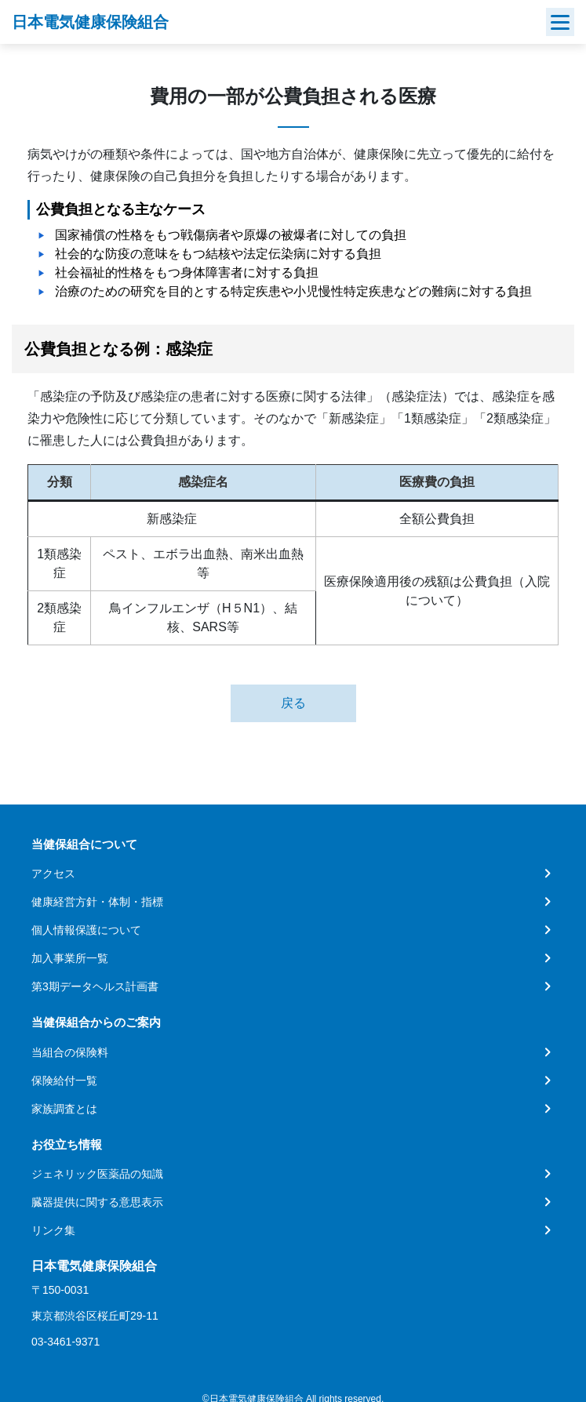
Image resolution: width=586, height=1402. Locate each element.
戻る (293, 703)
